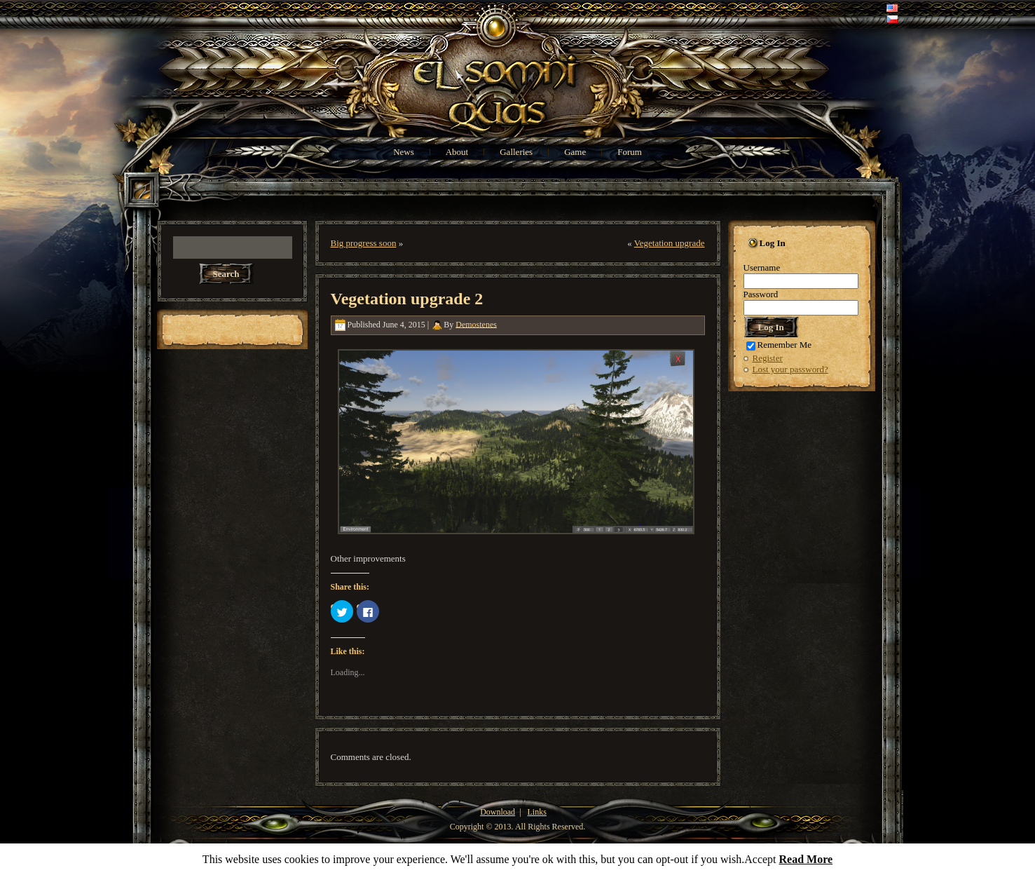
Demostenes (476, 324)
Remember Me (779, 344)
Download (497, 812)
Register (768, 358)
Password (761, 294)
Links (537, 812)
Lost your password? (790, 369)
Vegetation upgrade (669, 243)
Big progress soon (364, 243)
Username (762, 267)
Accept (760, 859)
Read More (806, 859)
